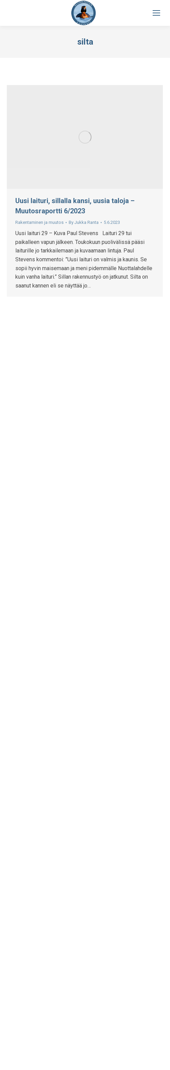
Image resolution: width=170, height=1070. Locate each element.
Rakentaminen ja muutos (39, 222)
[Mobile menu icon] (156, 13)
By (84, 222)
